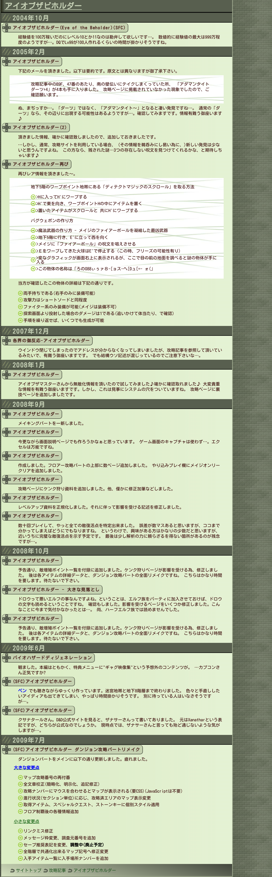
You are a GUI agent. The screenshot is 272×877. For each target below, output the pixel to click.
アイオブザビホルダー (95, 870)
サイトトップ (28, 870)
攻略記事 (57, 870)
